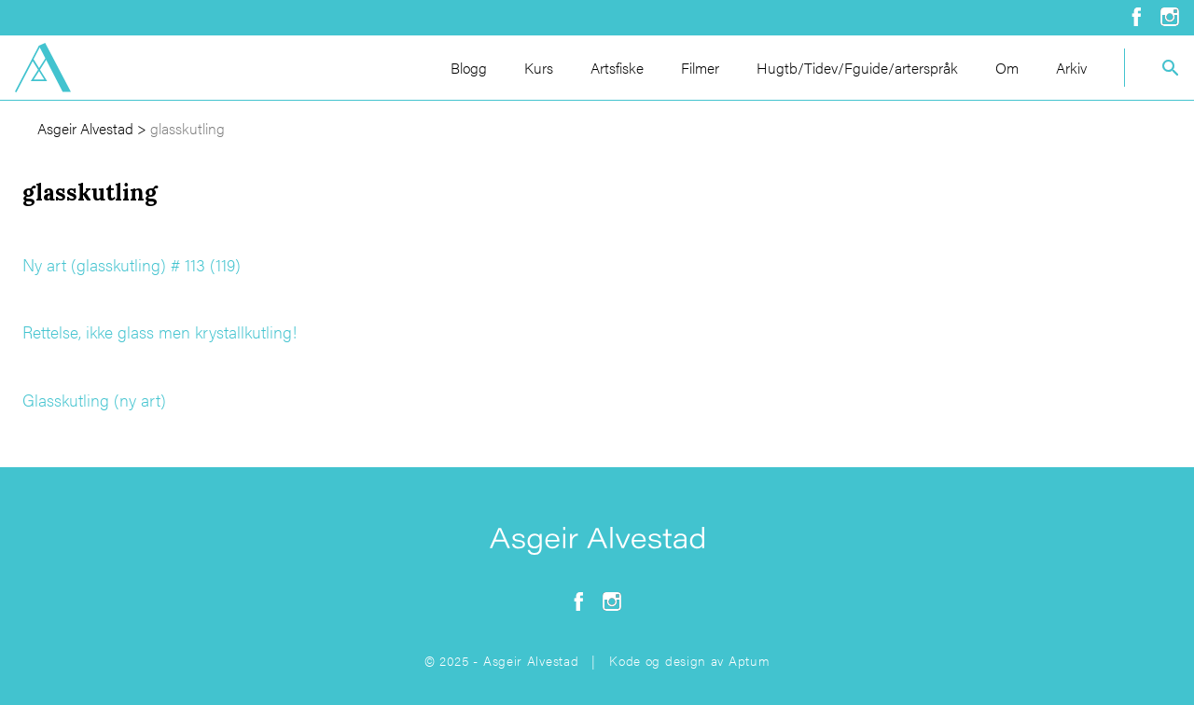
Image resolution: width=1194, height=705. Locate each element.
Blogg (469, 67)
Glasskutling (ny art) (94, 399)
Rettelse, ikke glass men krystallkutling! (159, 331)
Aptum (750, 660)
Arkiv (1071, 67)
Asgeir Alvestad (85, 128)
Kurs (538, 67)
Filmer (700, 67)
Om (1007, 67)
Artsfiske (617, 67)
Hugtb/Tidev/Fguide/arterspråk (857, 67)
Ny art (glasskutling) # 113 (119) (131, 264)
